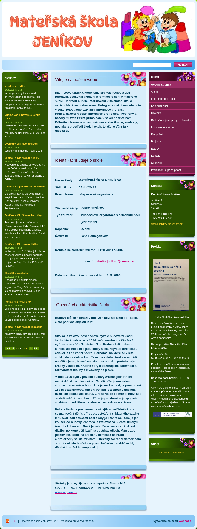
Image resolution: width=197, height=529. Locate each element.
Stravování (164, 452)
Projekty (156, 141)
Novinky (156, 113)
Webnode (185, 521)
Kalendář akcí (159, 106)
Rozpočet (157, 134)
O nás (154, 91)
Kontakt (155, 155)
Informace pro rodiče (163, 98)
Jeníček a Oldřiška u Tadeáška (23, 327)
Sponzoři (156, 162)
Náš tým (156, 148)
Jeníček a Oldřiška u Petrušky (23, 215)
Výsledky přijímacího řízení (21, 143)
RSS (13, 521)
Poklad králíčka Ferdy (18, 301)
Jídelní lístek (178, 452)
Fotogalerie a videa (162, 127)
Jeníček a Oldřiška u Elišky (21, 244)
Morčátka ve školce (16, 273)
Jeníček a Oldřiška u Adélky (22, 157)
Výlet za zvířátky (15, 86)
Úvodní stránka (161, 84)
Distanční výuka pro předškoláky (171, 120)
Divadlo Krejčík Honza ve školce (25, 186)
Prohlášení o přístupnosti (166, 170)
